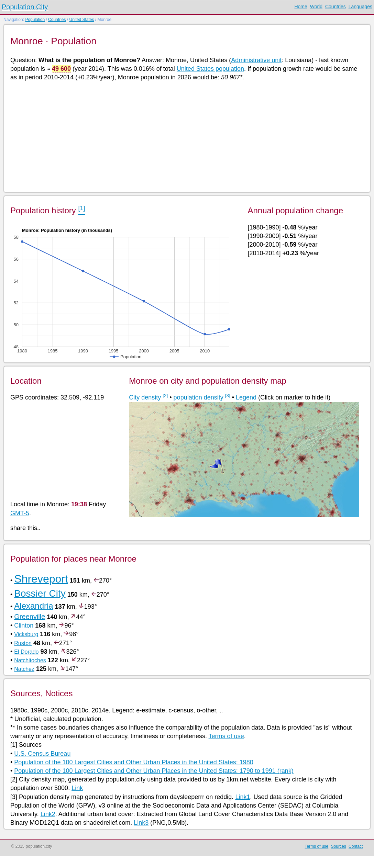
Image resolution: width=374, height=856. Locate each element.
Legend (246, 397)
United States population (210, 68)
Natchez (24, 669)
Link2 (48, 814)
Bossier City (39, 593)
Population (35, 19)
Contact (356, 846)
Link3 (141, 822)
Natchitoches (30, 660)
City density (145, 397)
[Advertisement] (186, 136)
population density (198, 397)
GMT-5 (19, 513)
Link (77, 788)
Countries (335, 6)
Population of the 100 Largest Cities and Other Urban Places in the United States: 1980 (133, 762)
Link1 (242, 796)
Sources (338, 846)
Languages (360, 6)
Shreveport (41, 579)
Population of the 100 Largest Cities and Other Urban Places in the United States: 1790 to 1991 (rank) (154, 770)
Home (300, 6)
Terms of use (226, 736)
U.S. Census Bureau (42, 753)
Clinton (23, 625)
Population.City (25, 7)
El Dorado (26, 652)
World (316, 6)
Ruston (23, 643)
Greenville (29, 616)
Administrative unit (256, 60)
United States (81, 19)
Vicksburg (26, 634)
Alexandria (33, 605)
